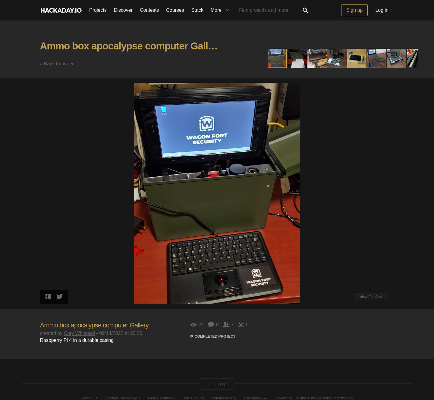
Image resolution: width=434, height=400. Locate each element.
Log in (381, 10)
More (221, 10)
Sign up (354, 10)
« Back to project (58, 63)
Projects (98, 10)
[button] (297, 58)
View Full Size (371, 297)
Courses (175, 10)
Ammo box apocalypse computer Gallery (131, 46)
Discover (123, 10)
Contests (149, 10)
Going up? (217, 384)
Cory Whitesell (79, 333)
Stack (197, 10)
